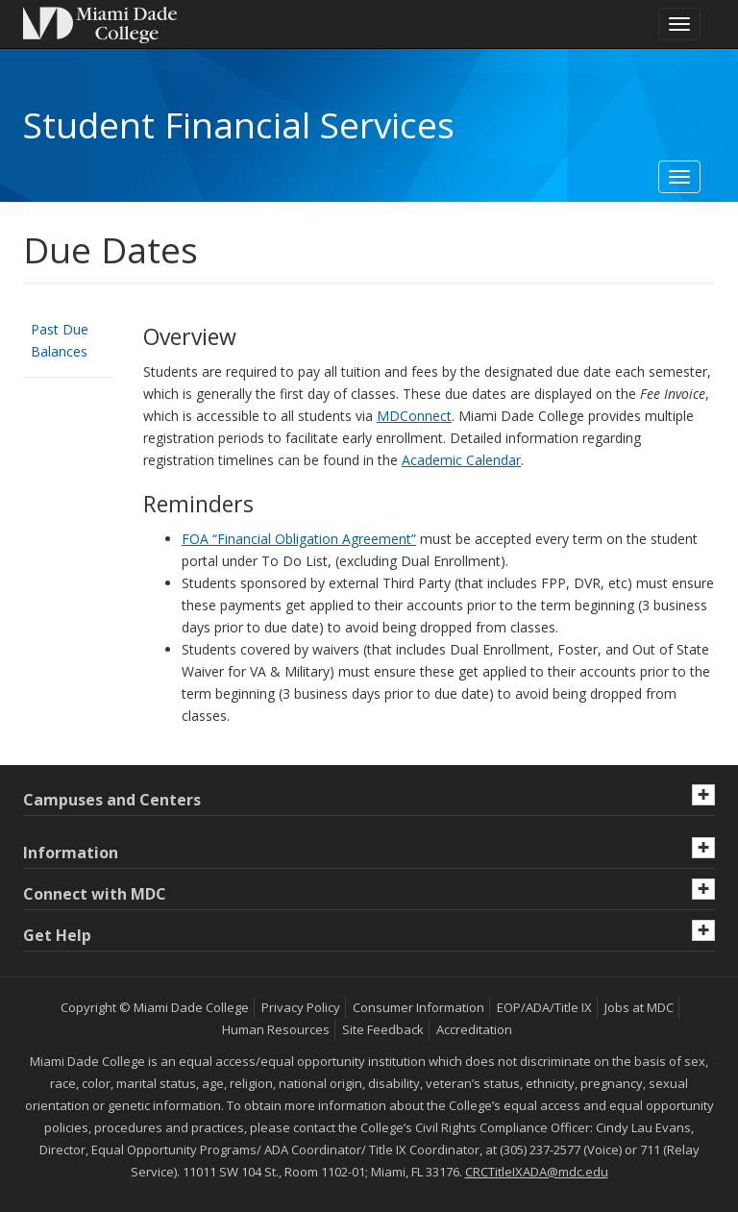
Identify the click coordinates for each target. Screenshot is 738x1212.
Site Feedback (383, 1029)
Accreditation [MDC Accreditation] (474, 1029)
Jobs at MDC (639, 1007)
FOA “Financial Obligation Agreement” (299, 539)
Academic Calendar (461, 460)
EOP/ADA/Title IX (544, 1007)
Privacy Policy (300, 1007)
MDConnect (414, 416)
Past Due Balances (59, 340)
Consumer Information (418, 1007)
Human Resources (276, 1029)
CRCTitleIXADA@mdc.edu (536, 1171)
